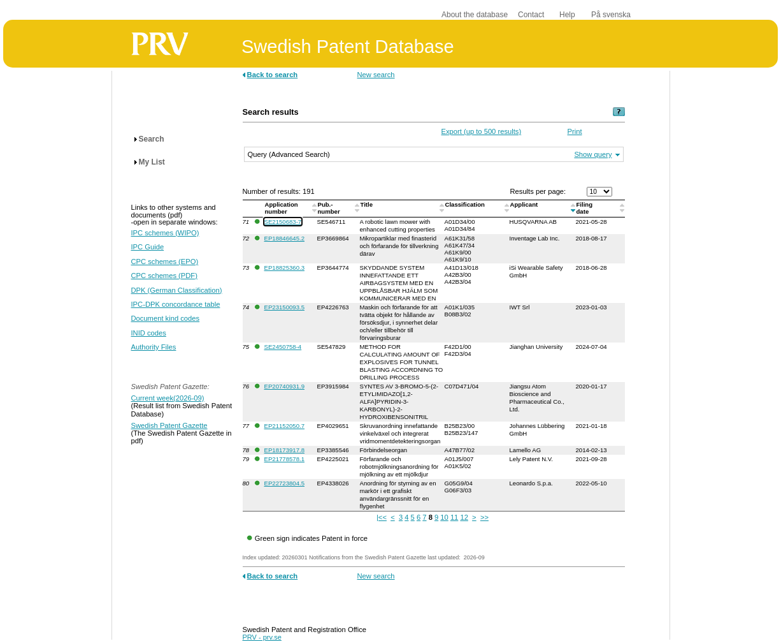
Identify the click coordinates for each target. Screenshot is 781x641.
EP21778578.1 (284, 458)
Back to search (272, 74)
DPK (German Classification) (176, 290)
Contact (531, 14)
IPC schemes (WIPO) (165, 233)
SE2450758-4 (283, 346)
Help (567, 14)
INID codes (148, 333)
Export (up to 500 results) (481, 131)
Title (368, 204)
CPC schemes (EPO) (165, 261)
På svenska (611, 14)
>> (484, 517)
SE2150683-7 (283, 221)
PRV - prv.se (262, 637)
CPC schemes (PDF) (164, 275)
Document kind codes (165, 318)
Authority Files (153, 347)
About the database (474, 14)
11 (454, 517)
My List (152, 162)
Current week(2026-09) (167, 398)
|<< (381, 517)
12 (464, 517)
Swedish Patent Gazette (169, 425)
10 (444, 517)
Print (575, 131)
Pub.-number (330, 208)
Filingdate (585, 208)
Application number (281, 208)
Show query (593, 154)
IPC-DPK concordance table (175, 304)
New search (376, 74)
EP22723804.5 (284, 483)
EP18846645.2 (284, 238)
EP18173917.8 (284, 449)
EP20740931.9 (284, 386)
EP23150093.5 (284, 307)
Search (151, 139)
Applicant (525, 204)
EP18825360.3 (284, 267)
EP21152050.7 (284, 425)
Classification (466, 204)
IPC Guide (147, 247)
